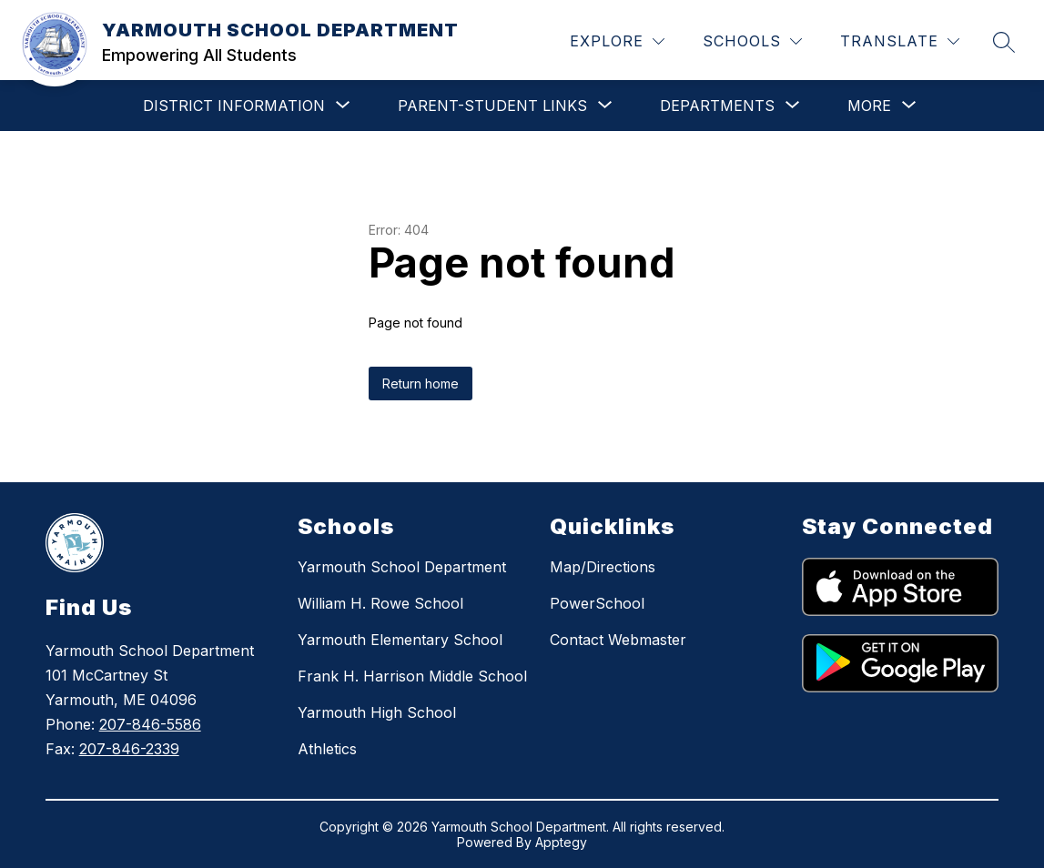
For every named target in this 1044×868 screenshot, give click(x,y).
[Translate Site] (900, 41)
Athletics (327, 749)
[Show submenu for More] (869, 105)
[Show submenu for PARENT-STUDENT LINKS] (492, 105)
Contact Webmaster (618, 640)
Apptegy (561, 842)
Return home (420, 383)
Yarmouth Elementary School (400, 640)
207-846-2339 (129, 749)
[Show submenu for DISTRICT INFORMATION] (234, 105)
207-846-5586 (150, 724)
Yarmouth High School (377, 712)
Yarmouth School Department (402, 567)
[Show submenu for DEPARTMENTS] (717, 105)
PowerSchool (597, 603)
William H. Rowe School (380, 603)
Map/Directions (602, 567)
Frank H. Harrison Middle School (412, 676)
